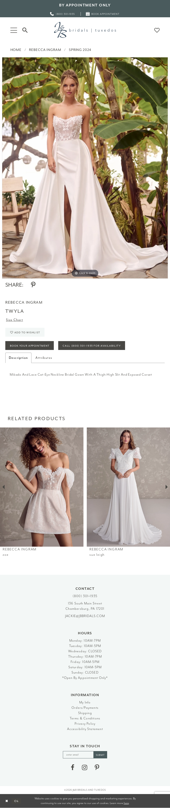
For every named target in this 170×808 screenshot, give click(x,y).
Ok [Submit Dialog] (16, 801)
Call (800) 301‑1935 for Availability (92, 346)
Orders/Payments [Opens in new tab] (85, 708)
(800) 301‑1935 (85, 596)
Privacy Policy (85, 724)
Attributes (43, 358)
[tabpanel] (85, 167)
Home (15, 50)
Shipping (85, 713)
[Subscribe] (100, 754)
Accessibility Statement (85, 729)
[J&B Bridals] (85, 30)
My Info (85, 702)
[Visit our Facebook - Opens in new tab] (72, 767)
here (126, 803)
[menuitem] (63, 13)
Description (18, 358)
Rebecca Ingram (45, 50)
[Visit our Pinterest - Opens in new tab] (97, 767)
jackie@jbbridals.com (85, 616)
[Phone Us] (63, 13)
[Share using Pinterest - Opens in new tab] (33, 284)
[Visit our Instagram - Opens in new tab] (84, 767)
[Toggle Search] (25, 30)
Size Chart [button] (14, 320)
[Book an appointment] (103, 13)
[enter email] (85, 754)
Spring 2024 (80, 50)
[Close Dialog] (7, 801)
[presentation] (41, 487)
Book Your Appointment (30, 346)
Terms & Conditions (85, 718)
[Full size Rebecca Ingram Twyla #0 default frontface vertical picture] (85, 167)
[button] (14, 30)
